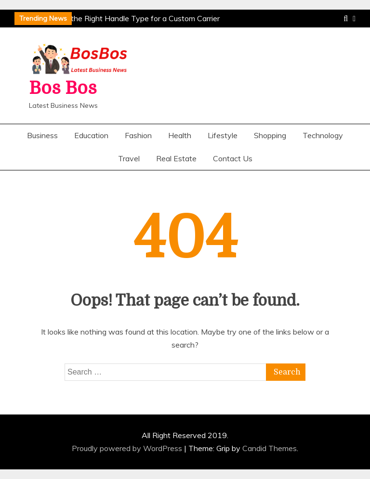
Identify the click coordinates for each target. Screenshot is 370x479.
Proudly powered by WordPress (128, 448)
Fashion (138, 135)
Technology (323, 135)
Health (179, 135)
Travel (129, 158)
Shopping (270, 135)
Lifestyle (223, 135)
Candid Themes (269, 448)
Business (42, 135)
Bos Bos (63, 88)
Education (91, 135)
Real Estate (176, 158)
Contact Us (232, 158)
